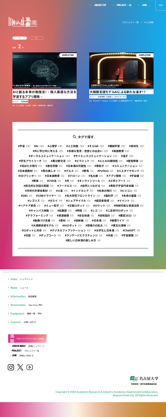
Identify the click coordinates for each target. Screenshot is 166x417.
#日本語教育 (54, 177)
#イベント (126, 202)
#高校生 (136, 147)
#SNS (26, 197)
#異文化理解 (120, 227)
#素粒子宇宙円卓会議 (123, 187)
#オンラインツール (91, 182)
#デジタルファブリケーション (70, 232)
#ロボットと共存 (34, 232)
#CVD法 (54, 182)
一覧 (124, 5)
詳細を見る (44, 81)
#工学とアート (119, 182)
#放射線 (81, 222)
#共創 (111, 237)
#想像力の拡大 (96, 227)
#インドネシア (82, 192)
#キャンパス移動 (41, 212)
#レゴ (96, 212)
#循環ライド (119, 222)
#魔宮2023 (127, 217)
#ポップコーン (50, 237)
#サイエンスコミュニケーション (95, 157)
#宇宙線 (136, 177)
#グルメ (71, 172)
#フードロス (66, 187)
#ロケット (101, 207)
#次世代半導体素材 (38, 192)
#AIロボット (71, 227)
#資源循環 (65, 217)
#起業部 (64, 212)
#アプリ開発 (115, 177)
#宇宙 (24, 147)
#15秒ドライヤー (48, 197)
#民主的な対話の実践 (38, 187)
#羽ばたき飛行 (30, 167)
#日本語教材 (27, 172)
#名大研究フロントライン (82, 197)
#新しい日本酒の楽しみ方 (83, 242)
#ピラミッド (84, 162)
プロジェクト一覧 (130, 22)
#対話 (29, 237)
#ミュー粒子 (53, 207)
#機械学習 (116, 147)
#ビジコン (128, 192)
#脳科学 (111, 197)
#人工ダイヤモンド (130, 172)
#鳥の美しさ (50, 172)
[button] (161, 5)
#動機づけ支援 (44, 222)
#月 (69, 182)
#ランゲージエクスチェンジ (83, 237)
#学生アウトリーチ (33, 162)
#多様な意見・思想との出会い (87, 152)
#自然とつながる (92, 187)
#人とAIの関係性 (110, 162)
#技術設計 (106, 217)
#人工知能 (149, 22)
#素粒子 (101, 167)
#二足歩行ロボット (119, 212)
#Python (105, 172)
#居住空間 (54, 167)
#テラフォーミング (39, 217)
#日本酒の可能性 (78, 167)
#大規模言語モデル (44, 227)
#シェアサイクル (78, 202)
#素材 (64, 222)
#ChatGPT (131, 232)
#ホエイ (55, 202)
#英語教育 (120, 152)
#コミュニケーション (127, 167)
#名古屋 (95, 177)
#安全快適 (85, 217)
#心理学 (55, 147)
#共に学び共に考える (48, 152)
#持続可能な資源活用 (128, 207)
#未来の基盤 (131, 197)
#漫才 (127, 157)
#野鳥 (87, 172)
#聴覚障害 (134, 162)
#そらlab (96, 147)
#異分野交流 (61, 162)
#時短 (80, 212)
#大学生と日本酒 (106, 232)
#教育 (37, 182)
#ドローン (76, 177)
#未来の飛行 (106, 192)
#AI (38, 147)
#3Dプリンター (29, 177)
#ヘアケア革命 (29, 207)
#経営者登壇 (103, 202)
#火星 (61, 192)
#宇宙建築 (130, 237)
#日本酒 (99, 222)
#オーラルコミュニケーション (49, 157)
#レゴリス (36, 202)
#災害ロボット (78, 207)
